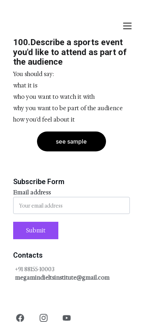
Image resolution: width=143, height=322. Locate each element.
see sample (71, 141)
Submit (36, 230)
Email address (32, 192)
